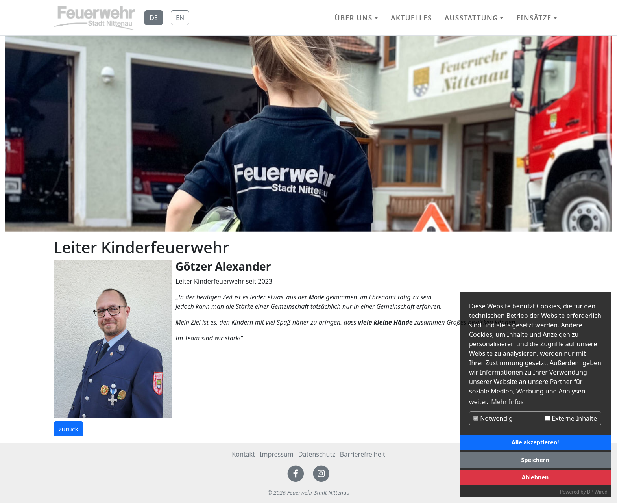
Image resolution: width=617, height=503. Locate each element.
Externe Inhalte (571, 418)
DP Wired (597, 491)
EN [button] (180, 17)
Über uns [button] (353, 17)
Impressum (277, 454)
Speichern (535, 460)
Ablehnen (535, 477)
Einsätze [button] (533, 17)
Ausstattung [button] (471, 17)
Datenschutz (316, 454)
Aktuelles (411, 17)
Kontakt (243, 454)
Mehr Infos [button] (507, 401)
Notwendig (493, 418)
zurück (68, 429)
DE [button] (154, 17)
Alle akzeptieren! (535, 442)
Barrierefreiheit (362, 454)
